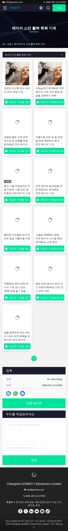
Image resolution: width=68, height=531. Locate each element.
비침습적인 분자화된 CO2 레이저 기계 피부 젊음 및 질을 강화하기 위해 (50, 92)
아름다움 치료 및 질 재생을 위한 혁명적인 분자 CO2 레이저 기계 (49, 141)
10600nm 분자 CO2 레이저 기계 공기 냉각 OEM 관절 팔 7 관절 (16, 287)
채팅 (59, 8)
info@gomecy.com (12, 2)
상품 (9, 44)
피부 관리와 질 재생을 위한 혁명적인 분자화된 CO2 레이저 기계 (49, 190)
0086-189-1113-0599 (54, 2)
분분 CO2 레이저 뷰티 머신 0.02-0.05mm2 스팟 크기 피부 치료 (49, 287)
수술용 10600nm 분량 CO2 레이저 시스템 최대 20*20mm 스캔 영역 (49, 238)
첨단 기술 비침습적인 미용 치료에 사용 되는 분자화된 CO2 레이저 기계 (17, 190)
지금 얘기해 (34, 403)
